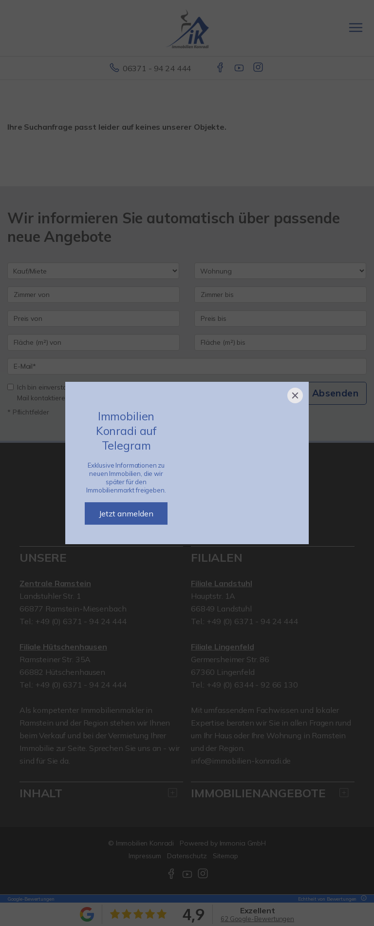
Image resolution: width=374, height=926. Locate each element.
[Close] (295, 395)
